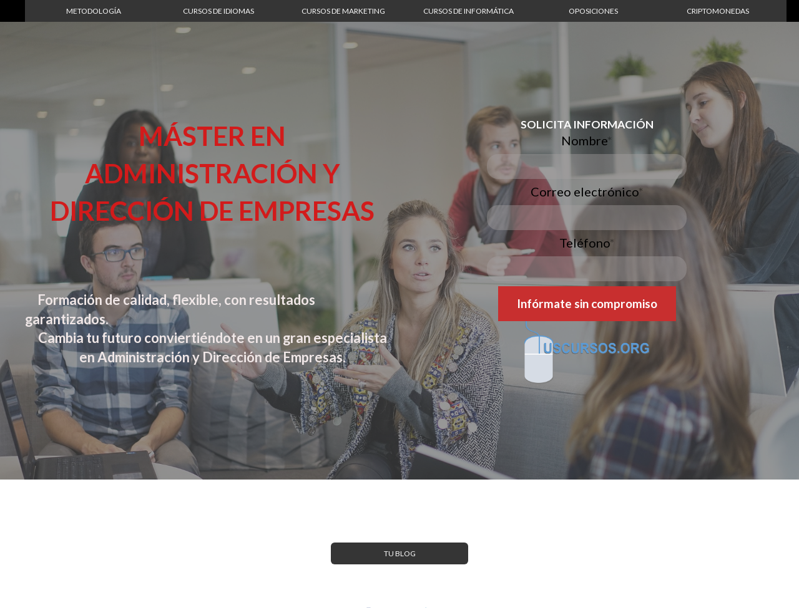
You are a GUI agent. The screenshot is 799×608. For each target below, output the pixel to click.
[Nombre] (587, 166)
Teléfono (587, 242)
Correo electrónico (587, 191)
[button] (93, 11)
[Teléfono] (587, 268)
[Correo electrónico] (587, 217)
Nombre (586, 140)
